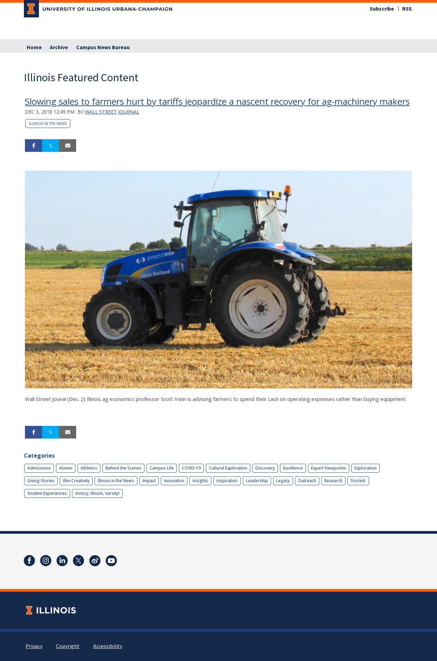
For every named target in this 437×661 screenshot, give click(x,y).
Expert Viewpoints (328, 468)
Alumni (65, 468)
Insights (200, 481)
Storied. (358, 481)
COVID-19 (191, 468)
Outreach (307, 481)
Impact (149, 481)
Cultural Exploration (228, 468)
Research (333, 481)
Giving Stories (41, 481)
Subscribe (382, 9)
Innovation (174, 481)
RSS (407, 9)
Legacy (283, 481)
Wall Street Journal (112, 112)
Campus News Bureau (103, 47)
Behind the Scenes (123, 468)
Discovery (265, 468)
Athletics (89, 468)
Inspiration (227, 481)
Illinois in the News (48, 123)
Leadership (257, 481)
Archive (59, 47)
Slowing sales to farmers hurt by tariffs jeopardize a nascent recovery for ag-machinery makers (217, 101)
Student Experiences (47, 493)
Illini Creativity (76, 481)
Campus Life (162, 468)
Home (34, 47)
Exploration (365, 468)
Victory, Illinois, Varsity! (97, 493)
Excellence (293, 468)
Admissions (39, 468)
